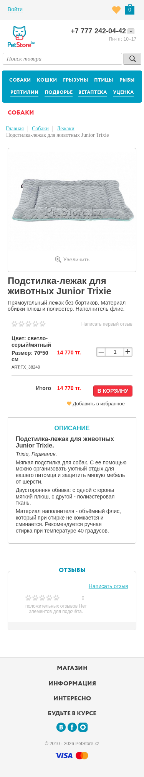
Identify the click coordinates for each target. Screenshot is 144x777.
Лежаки (65, 128)
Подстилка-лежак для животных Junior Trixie (57, 135)
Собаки (20, 80)
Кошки (47, 80)
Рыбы (127, 80)
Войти (15, 9)
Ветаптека (92, 92)
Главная (15, 128)
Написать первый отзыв (106, 324)
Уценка (123, 92)
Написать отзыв (108, 586)
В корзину (113, 391)
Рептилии (24, 92)
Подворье (59, 92)
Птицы (103, 80)
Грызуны (75, 80)
